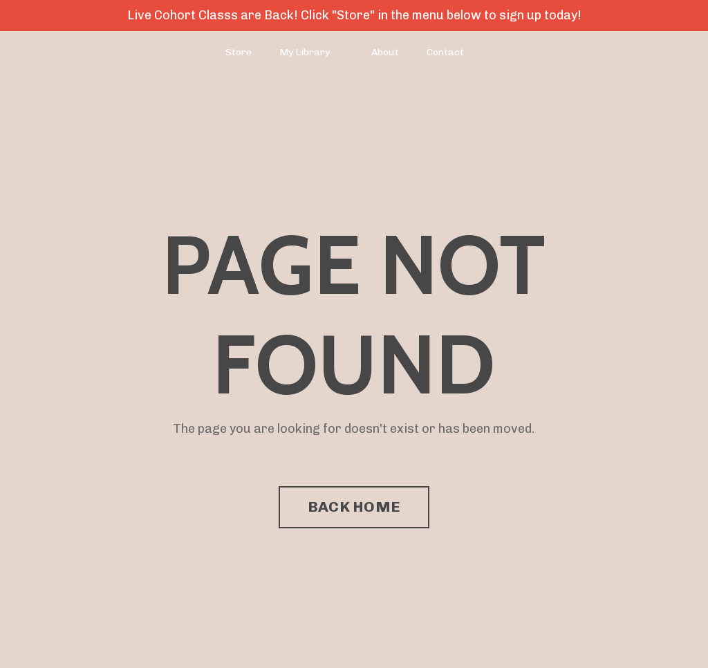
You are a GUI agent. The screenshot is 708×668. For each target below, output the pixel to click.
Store (238, 52)
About (385, 52)
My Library (304, 52)
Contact (445, 52)
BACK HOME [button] (354, 506)
